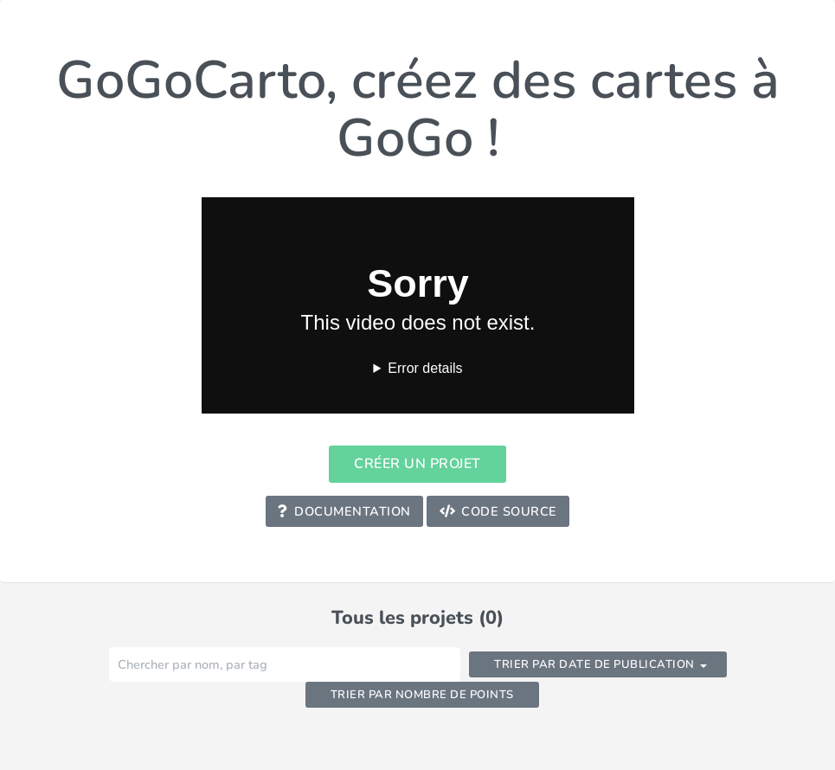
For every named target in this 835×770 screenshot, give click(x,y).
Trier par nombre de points (422, 695)
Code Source (498, 511)
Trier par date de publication (594, 664)
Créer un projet (417, 463)
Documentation (344, 511)
